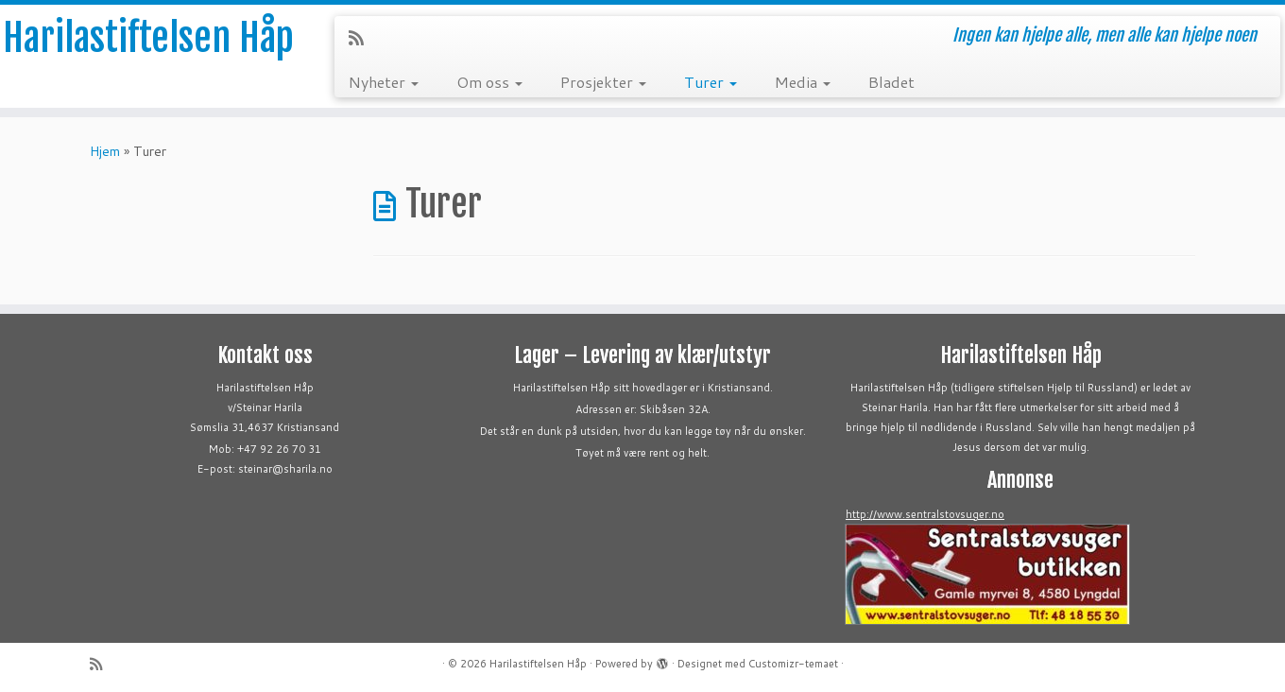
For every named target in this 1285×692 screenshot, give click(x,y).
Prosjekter (603, 82)
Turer (710, 82)
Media (803, 82)
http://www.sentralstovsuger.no (925, 514)
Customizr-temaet (793, 663)
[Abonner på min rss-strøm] (362, 38)
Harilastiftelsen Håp (148, 38)
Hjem (105, 151)
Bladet (891, 82)
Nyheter (384, 82)
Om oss (489, 82)
